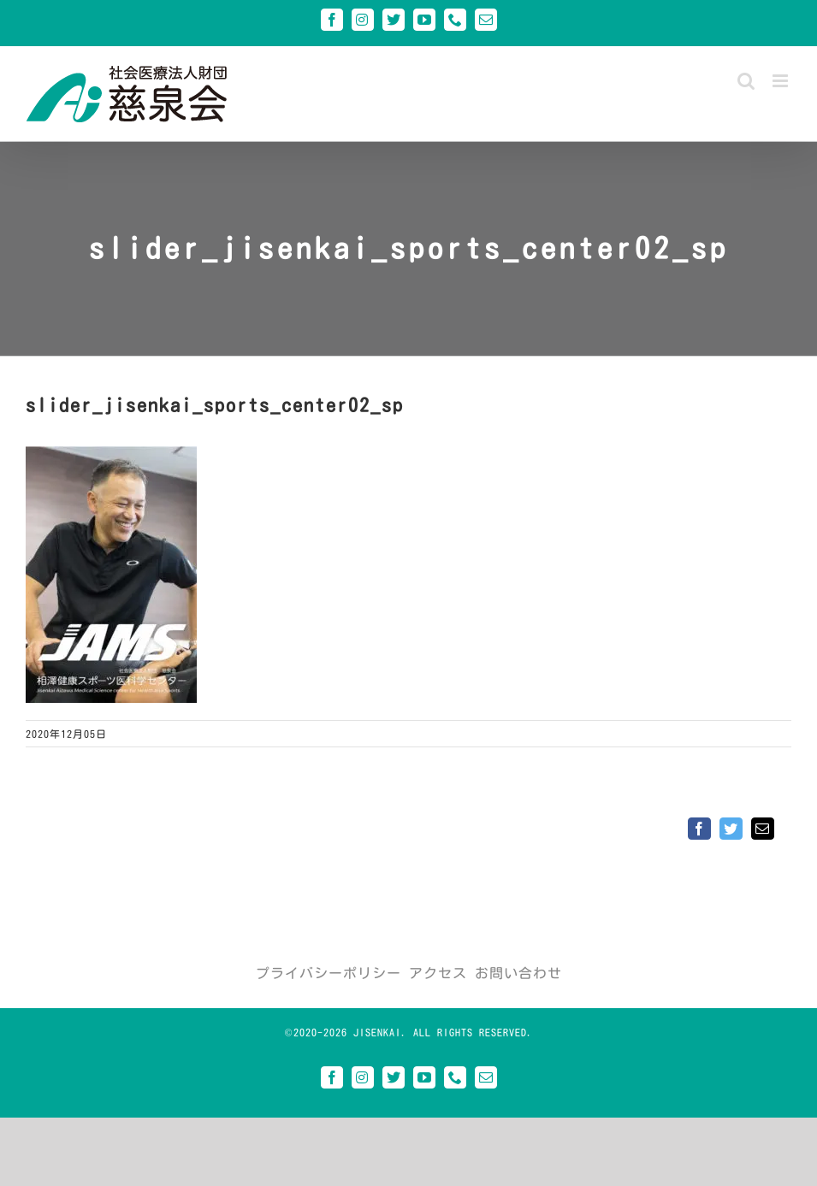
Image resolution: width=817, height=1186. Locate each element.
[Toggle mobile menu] (782, 81)
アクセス (438, 973)
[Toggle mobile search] (746, 81)
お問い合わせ (518, 973)
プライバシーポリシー (328, 973)
